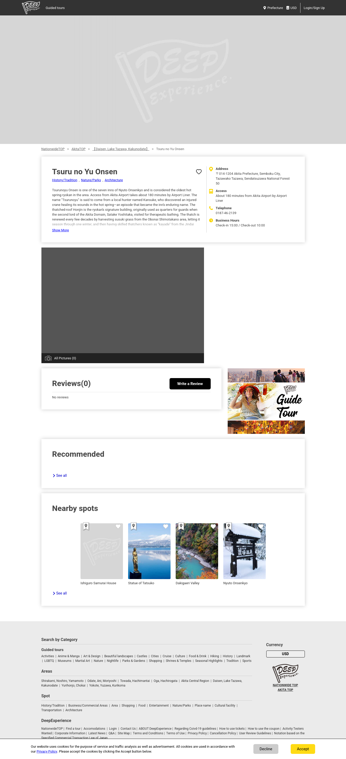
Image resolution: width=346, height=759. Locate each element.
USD (291, 7)
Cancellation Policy (223, 733)
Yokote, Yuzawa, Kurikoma (107, 685)
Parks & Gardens (133, 661)
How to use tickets (232, 728)
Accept (303, 749)
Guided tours (55, 7)
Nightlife (112, 661)
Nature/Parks (91, 180)
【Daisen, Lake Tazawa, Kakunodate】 (120, 149)
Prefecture (273, 7)
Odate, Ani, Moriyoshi (101, 681)
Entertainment (159, 705)
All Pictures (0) (65, 358)
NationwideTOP (53, 149)
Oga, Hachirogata (165, 681)
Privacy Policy (197, 733)
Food (141, 705)
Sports (246, 661)
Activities (47, 656)
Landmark (243, 656)
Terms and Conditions (148, 733)
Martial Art (82, 661)
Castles (142, 656)
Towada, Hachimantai (135, 681)
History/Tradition (64, 180)
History (228, 656)
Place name (203, 705)
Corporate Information (70, 733)
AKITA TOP (285, 690)
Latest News (96, 733)
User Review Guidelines (255, 733)
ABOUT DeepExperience (155, 728)
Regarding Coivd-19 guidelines (195, 728)
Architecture (114, 180)
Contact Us (128, 728)
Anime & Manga (68, 656)
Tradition (232, 661)
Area (114, 705)
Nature (98, 661)
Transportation (51, 710)
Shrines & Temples (178, 661)
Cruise (167, 656)
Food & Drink (197, 656)
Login (113, 728)
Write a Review (190, 384)
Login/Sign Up (314, 7)
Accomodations (94, 728)
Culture (180, 656)
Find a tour (73, 728)
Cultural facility (225, 705)
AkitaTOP (78, 149)
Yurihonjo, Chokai (73, 685)
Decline (266, 749)
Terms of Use (175, 733)
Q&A (112, 733)
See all (61, 475)
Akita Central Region (195, 681)
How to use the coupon (263, 728)
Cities (155, 656)
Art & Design (91, 656)
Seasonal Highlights (209, 661)
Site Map (124, 733)
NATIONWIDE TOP (285, 685)
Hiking (214, 656)
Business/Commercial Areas (88, 705)
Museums (65, 661)
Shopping (155, 661)
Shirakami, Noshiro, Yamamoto (62, 681)
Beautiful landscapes (118, 656)
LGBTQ (49, 661)
